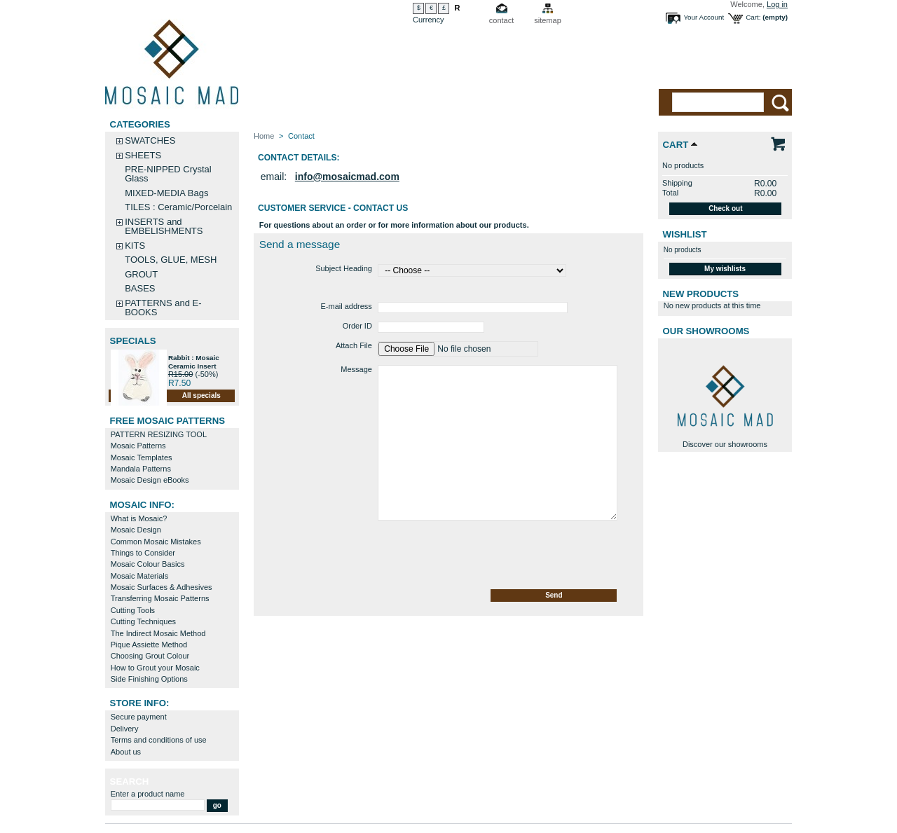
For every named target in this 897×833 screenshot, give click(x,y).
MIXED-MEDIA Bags (166, 193)
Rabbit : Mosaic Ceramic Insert (193, 362)
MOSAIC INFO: (142, 505)
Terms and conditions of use (159, 740)
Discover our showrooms (725, 444)
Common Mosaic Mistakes (156, 541)
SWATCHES (150, 140)
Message (356, 369)
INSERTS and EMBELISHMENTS (164, 226)
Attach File (354, 345)
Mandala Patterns (141, 468)
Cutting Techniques (143, 621)
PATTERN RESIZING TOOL (159, 434)
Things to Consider (143, 553)
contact (501, 20)
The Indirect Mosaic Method (158, 633)
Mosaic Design (136, 529)
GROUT (141, 274)
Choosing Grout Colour (150, 656)
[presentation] (360, 555)
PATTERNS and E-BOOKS (163, 307)
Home (264, 136)
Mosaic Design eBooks (150, 480)
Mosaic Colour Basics (148, 564)
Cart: (753, 17)
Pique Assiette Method (149, 644)
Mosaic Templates (141, 457)
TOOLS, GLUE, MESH (171, 259)
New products (701, 294)
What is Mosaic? (139, 518)
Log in (777, 4)
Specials (133, 341)
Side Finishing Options (149, 679)
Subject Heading (343, 268)
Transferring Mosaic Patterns (160, 598)
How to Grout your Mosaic (155, 667)
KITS (135, 245)
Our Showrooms (706, 331)
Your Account (703, 17)
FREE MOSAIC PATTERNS (167, 420)
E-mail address (346, 306)
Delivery (125, 728)
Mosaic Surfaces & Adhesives (161, 587)
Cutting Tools (133, 610)
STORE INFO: (140, 703)
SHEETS (143, 155)
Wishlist (685, 234)
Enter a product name (148, 794)
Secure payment (139, 716)
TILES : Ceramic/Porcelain (178, 207)
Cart (676, 144)
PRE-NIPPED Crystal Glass (168, 174)
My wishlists (725, 269)
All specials (201, 395)
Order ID (357, 326)
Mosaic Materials (140, 576)
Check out (725, 208)
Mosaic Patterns (138, 445)
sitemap (547, 20)
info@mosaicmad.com (347, 176)
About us (126, 752)
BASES (140, 288)
